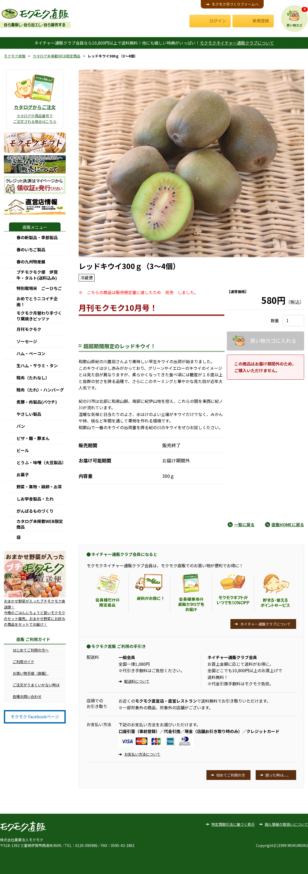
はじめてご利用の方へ (31, 650)
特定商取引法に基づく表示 (233, 824)
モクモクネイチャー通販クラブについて (237, 43)
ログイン (218, 21)
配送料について (136, 681)
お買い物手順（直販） (31, 673)
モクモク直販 (15, 56)
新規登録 (261, 21)
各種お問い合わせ (27, 696)
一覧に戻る (244, 524)
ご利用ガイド (23, 661)
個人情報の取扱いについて (286, 824)
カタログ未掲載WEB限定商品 (56, 56)
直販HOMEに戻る (287, 524)
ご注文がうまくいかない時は (36, 684)
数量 (275, 320)
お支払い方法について (142, 754)
